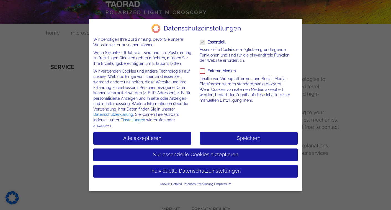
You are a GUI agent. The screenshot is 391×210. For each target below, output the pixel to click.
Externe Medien (219, 71)
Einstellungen (132, 120)
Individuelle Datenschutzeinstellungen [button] (195, 171)
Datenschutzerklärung (113, 114)
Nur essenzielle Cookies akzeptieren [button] (195, 154)
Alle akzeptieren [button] (142, 138)
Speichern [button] (249, 138)
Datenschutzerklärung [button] (197, 184)
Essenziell (214, 42)
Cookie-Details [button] (170, 184)
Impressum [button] (223, 184)
